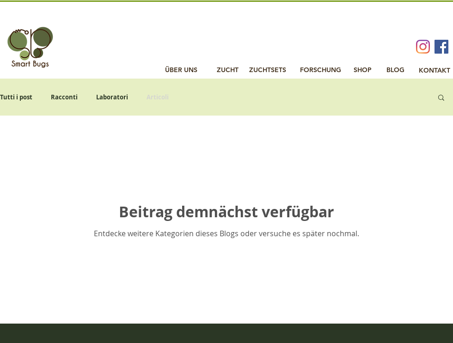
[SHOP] (362, 70)
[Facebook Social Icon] (441, 47)
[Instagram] (423, 47)
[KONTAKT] (434, 70)
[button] (441, 98)
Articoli (158, 97)
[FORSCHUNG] (320, 70)
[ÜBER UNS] (181, 70)
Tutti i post (16, 97)
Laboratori (112, 97)
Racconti (64, 97)
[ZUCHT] (228, 70)
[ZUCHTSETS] (267, 70)
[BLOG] (395, 70)
